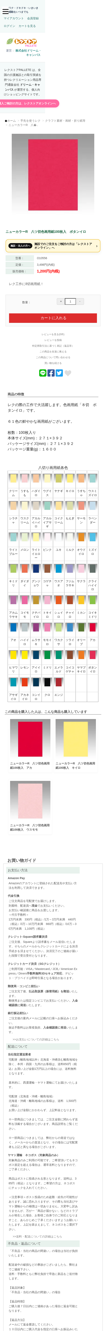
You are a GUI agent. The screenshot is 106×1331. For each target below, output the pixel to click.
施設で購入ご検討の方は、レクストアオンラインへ (53, 97)
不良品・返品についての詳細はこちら (28, 1264)
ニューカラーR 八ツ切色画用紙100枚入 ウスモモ (30, 817)
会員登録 (34, 15)
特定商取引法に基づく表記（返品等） (53, 344)
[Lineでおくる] (43, 374)
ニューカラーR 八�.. (25, 121)
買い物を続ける (53, 361)
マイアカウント (15, 15)
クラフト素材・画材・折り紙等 (67, 117)
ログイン (49, 15)
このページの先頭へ (81, 1325)
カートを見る (66, 15)
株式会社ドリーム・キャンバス (34, 61)
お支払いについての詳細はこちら (28, 1093)
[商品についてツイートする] (59, 374)
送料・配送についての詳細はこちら (76, 1132)
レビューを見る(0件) (53, 333)
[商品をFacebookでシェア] (51, 374)
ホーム (13, 117)
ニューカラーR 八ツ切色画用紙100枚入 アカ (30, 757)
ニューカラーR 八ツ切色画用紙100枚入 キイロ (74, 757)
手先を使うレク (33, 117)
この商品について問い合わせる (53, 356)
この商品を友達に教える (53, 350)
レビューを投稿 (53, 338)
